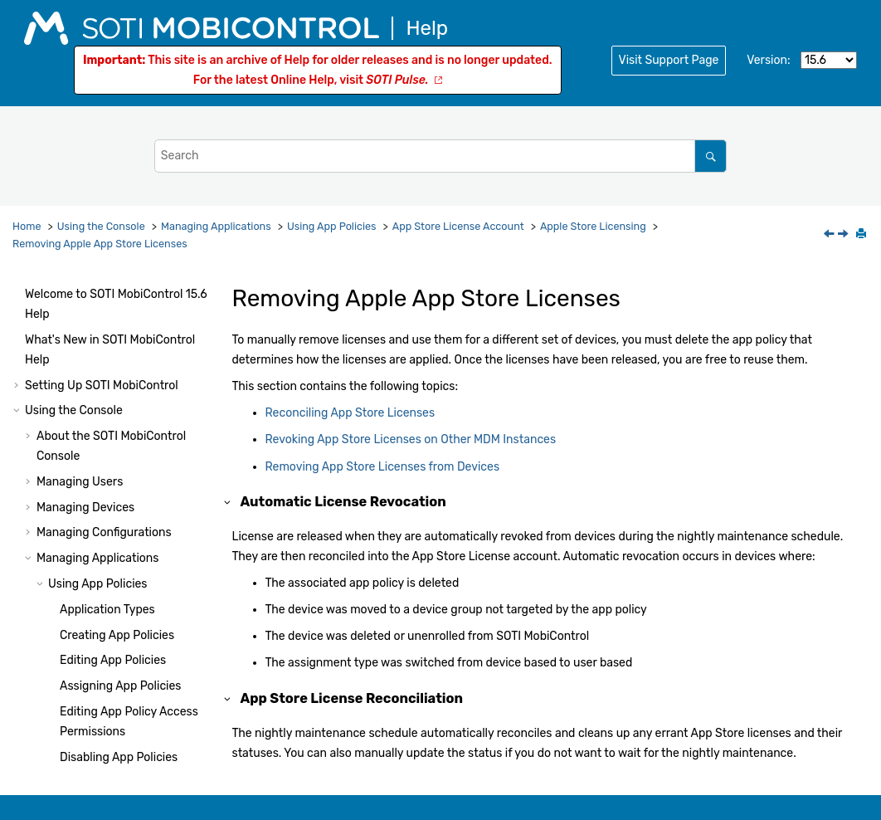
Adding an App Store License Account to (136, 682)
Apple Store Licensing (593, 226)
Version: (768, 60)
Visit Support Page (669, 60)
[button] (53, 295)
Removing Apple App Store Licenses (99, 243)
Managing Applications (216, 226)
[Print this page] (863, 235)
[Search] (710, 155)
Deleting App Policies (116, 319)
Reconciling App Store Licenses (350, 413)
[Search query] (440, 155)
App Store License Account (458, 226)
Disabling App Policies (119, 294)
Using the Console (101, 226)
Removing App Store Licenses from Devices (150, 617)
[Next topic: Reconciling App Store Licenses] (844, 235)
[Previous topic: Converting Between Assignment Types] (830, 235)
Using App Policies (332, 226)
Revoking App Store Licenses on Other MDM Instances (147, 552)
